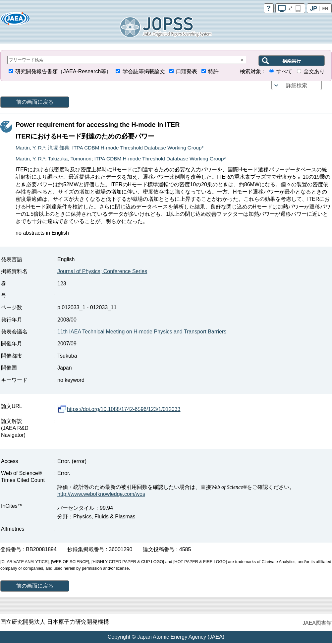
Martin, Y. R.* (30, 147)
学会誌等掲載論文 (144, 71)
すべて (284, 71)
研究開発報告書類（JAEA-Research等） (63, 71)
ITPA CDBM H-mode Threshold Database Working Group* (138, 147)
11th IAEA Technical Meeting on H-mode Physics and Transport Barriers (141, 331)
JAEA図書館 (317, 623)
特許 (213, 71)
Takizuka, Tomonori (69, 158)
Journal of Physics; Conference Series (102, 271)
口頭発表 (186, 71)
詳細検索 (296, 85)
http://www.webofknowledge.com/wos (101, 494)
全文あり (314, 71)
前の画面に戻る (34, 102)
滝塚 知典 (58, 147)
